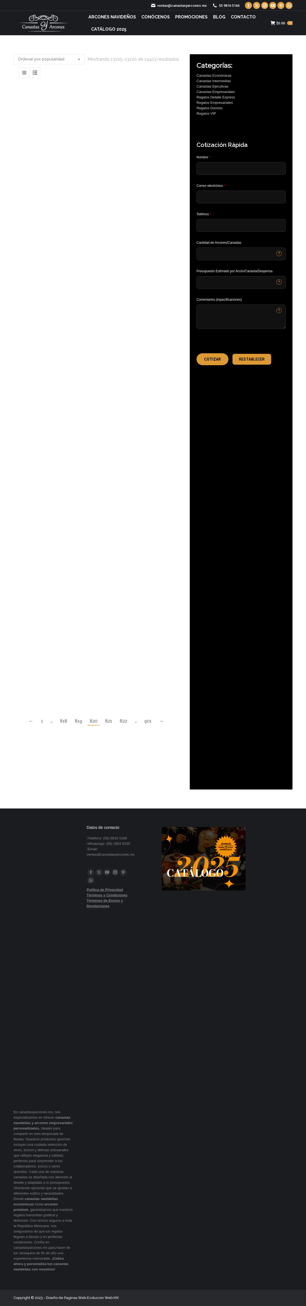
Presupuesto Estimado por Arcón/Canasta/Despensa (234, 271)
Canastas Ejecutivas (212, 86)
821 (108, 721)
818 (63, 721)
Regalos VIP (206, 113)
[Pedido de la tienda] (49, 59)
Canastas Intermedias (214, 81)
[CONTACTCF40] (241, 282)
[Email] (241, 197)
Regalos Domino (209, 108)
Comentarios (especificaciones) (219, 299)
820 (94, 721)
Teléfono (204, 214)
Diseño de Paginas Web (66, 1298)
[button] (212, 359)
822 (123, 721)
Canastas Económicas (214, 75)
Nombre (203, 157)
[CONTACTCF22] (241, 316)
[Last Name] (241, 168)
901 (148, 721)
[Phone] (241, 225)
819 (78, 721)
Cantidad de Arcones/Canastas (219, 243)
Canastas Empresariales (216, 92)
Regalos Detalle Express (216, 97)
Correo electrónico (211, 186)
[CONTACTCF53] (241, 254)
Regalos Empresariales (215, 103)
